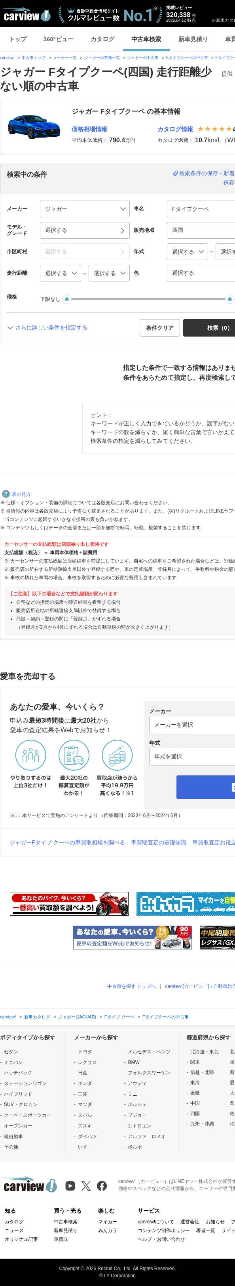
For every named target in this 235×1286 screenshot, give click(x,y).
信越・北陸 (202, 1072)
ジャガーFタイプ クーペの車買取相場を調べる (67, 842)
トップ (18, 39)
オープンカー (18, 1126)
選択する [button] (56, 230)
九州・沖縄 (202, 1124)
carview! (7, 57)
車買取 (61, 1239)
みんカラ (107, 1230)
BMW (133, 1062)
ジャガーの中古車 (143, 57)
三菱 (82, 1094)
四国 (195, 1113)
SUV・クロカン (21, 1104)
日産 (82, 1072)
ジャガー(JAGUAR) (77, 1016)
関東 (195, 1062)
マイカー (107, 1222)
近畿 (195, 1093)
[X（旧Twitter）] (86, 1185)
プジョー (137, 1115)
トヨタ (85, 1051)
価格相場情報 (89, 129)
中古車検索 (146, 39)
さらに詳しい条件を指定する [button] (51, 327)
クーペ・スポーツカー (27, 1115)
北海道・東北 (204, 1051)
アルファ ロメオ (147, 1136)
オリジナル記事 (21, 1239)
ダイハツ (87, 1136)
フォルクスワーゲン (149, 1072)
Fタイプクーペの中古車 (187, 57)
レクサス (87, 1062)
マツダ (85, 1104)
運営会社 (189, 1222)
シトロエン (140, 1126)
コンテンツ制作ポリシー (164, 1230)
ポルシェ (137, 1104)
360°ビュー (59, 39)
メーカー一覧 (65, 57)
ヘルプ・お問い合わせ (161, 1239)
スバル (85, 1115)
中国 (195, 1103)
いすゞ (85, 1147)
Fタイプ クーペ (119, 1016)
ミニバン (13, 1062)
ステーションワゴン (25, 1083)
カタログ (102, 39)
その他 (11, 1147)
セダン (11, 1051)
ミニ (132, 1094)
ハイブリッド (18, 1094)
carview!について (156, 1222)
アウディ (137, 1083)
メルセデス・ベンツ (149, 1051)
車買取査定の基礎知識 (158, 842)
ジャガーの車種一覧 (102, 57)
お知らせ (215, 1222)
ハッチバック (18, 1072)
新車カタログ (37, 1016)
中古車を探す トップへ (131, 986)
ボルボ (135, 1147)
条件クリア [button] (160, 328)
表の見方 (16, 494)
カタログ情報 (175, 129)
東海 (195, 1082)
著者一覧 (205, 1230)
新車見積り (193, 39)
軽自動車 (13, 1136)
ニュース (14, 1230)
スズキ (85, 1126)
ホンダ (85, 1083)
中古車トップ (33, 57)
